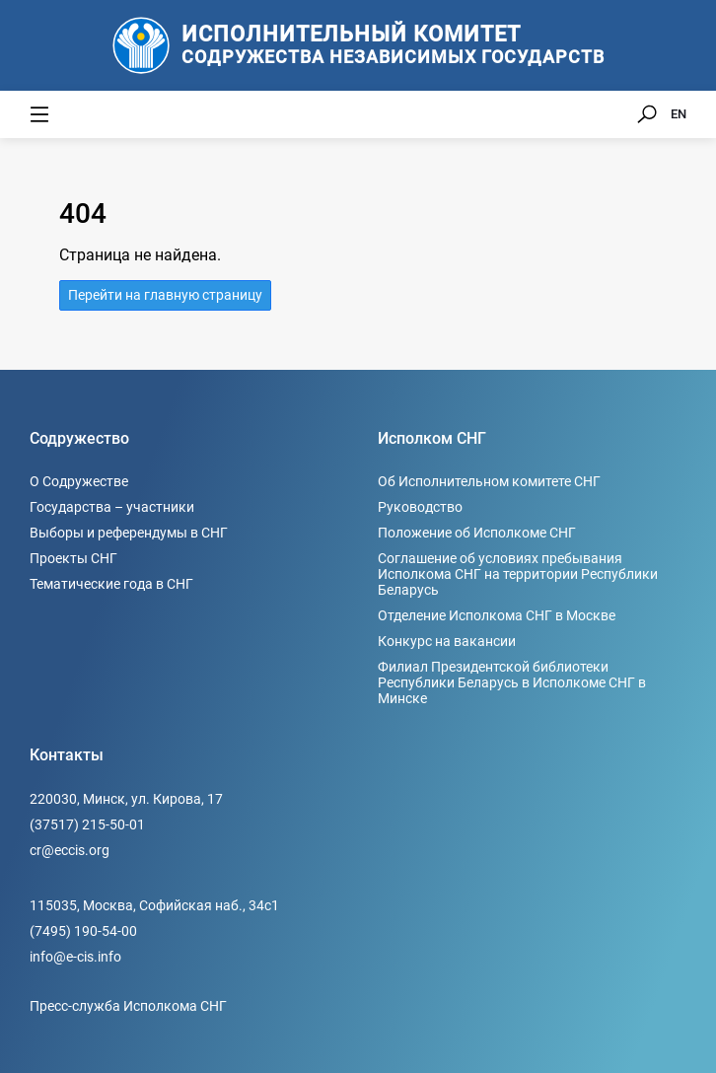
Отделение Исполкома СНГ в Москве (496, 615)
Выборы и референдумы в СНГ (129, 532)
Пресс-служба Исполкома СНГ (128, 1006)
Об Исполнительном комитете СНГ (489, 481)
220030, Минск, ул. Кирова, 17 (126, 799)
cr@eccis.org (69, 850)
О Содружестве (79, 481)
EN (678, 114)
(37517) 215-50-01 (87, 824)
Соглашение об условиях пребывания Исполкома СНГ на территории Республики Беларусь (518, 574)
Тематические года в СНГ (111, 584)
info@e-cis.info (75, 957)
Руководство (420, 507)
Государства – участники (112, 507)
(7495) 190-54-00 (83, 931)
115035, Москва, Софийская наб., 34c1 (154, 905)
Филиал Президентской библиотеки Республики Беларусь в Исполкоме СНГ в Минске (512, 682)
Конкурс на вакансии (447, 641)
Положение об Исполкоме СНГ (477, 532)
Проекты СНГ (73, 558)
